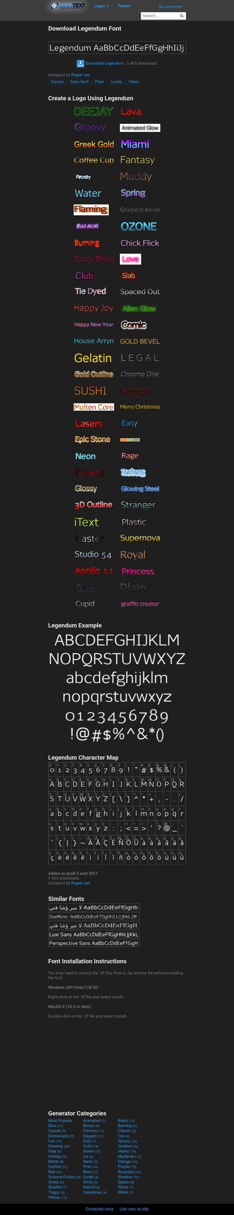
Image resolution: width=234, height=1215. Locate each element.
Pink (90, 1166)
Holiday (57, 1156)
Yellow (57, 1197)
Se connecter (170, 6)
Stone (125, 1187)
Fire (124, 1136)
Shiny (90, 1182)
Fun (55, 1141)
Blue (55, 1125)
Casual (57, 1130)
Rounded (129, 1172)
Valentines (95, 1192)
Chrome (93, 1130)
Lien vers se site (134, 1209)
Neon (90, 1161)
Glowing (59, 1146)
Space (126, 1182)
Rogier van (80, 75)
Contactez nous (100, 1209)
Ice (88, 1156)
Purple (127, 1166)
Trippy (56, 1192)
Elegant (93, 1136)
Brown (91, 1125)
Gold (90, 1146)
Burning (127, 1125)
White (125, 1192)
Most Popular (60, 1120)
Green (92, 1151)
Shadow (128, 1177)
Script (91, 1177)
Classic (57, 81)
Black (126, 1120)
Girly (89, 1141)
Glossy (127, 1141)
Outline (58, 1166)
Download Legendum (99, 63)
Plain (99, 81)
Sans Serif (79, 81)
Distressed (61, 1136)
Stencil (91, 1187)
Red (55, 1172)
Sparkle (57, 1187)
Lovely (116, 81)
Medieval (129, 1156)
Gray (54, 1151)
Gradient (128, 1146)
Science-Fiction (64, 1177)
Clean (133, 81)
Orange (128, 1161)
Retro (90, 1172)
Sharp (56, 1182)
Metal (56, 1161)
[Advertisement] (24, 100)
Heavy (127, 1151)
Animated (94, 1120)
